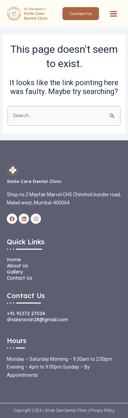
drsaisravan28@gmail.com (37, 319)
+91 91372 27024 (26, 313)
